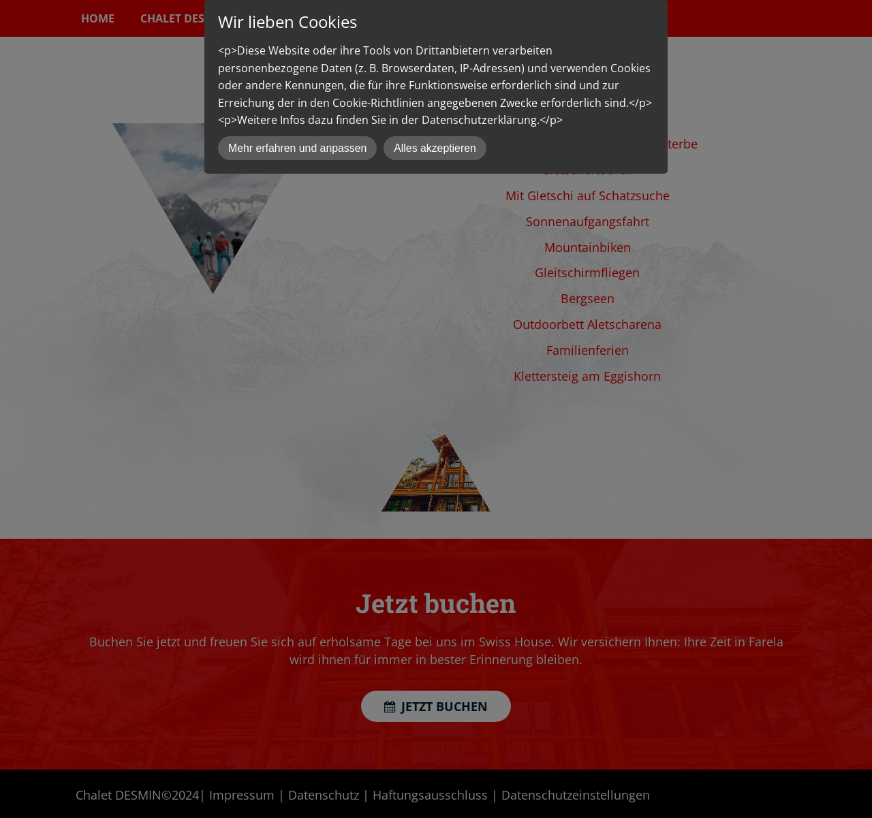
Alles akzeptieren (435, 148)
